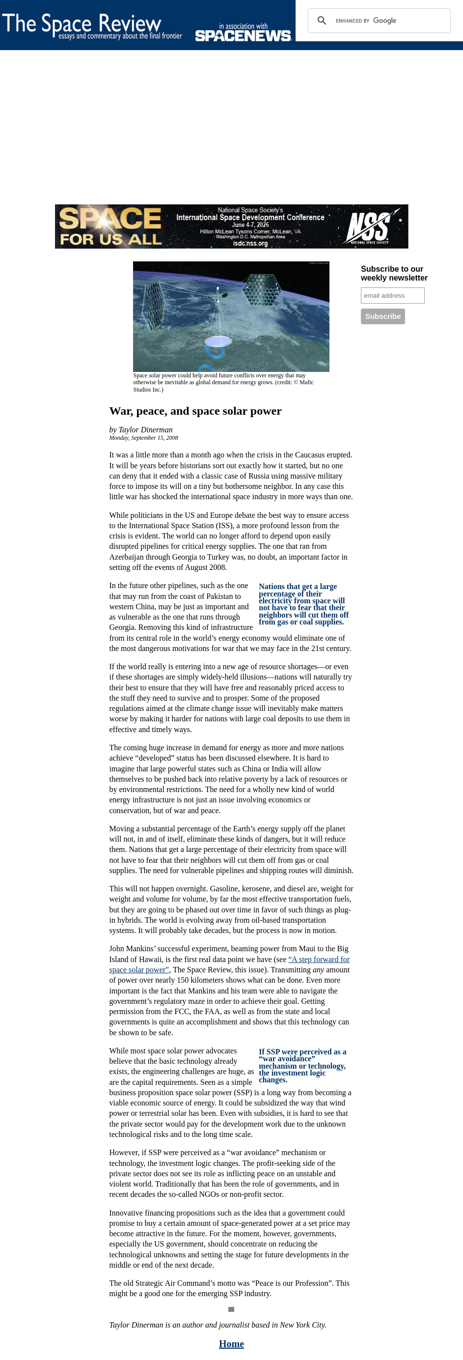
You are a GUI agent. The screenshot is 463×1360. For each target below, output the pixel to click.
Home (231, 1343)
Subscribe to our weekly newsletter (394, 273)
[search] (378, 21)
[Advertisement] (231, 135)
